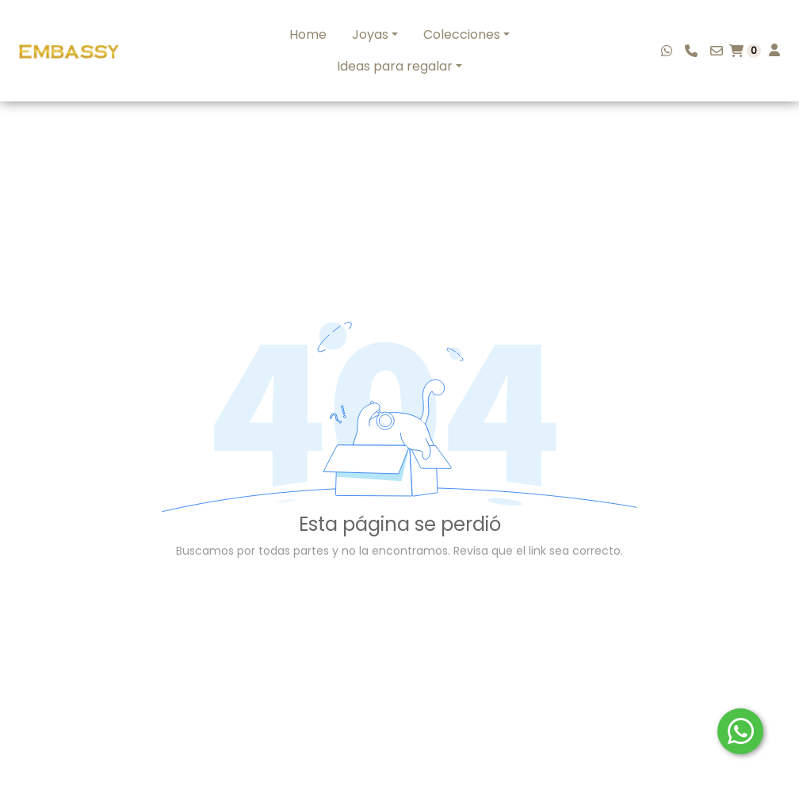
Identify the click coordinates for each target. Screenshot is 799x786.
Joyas (370, 34)
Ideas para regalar (395, 66)
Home (308, 34)
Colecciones (461, 34)
